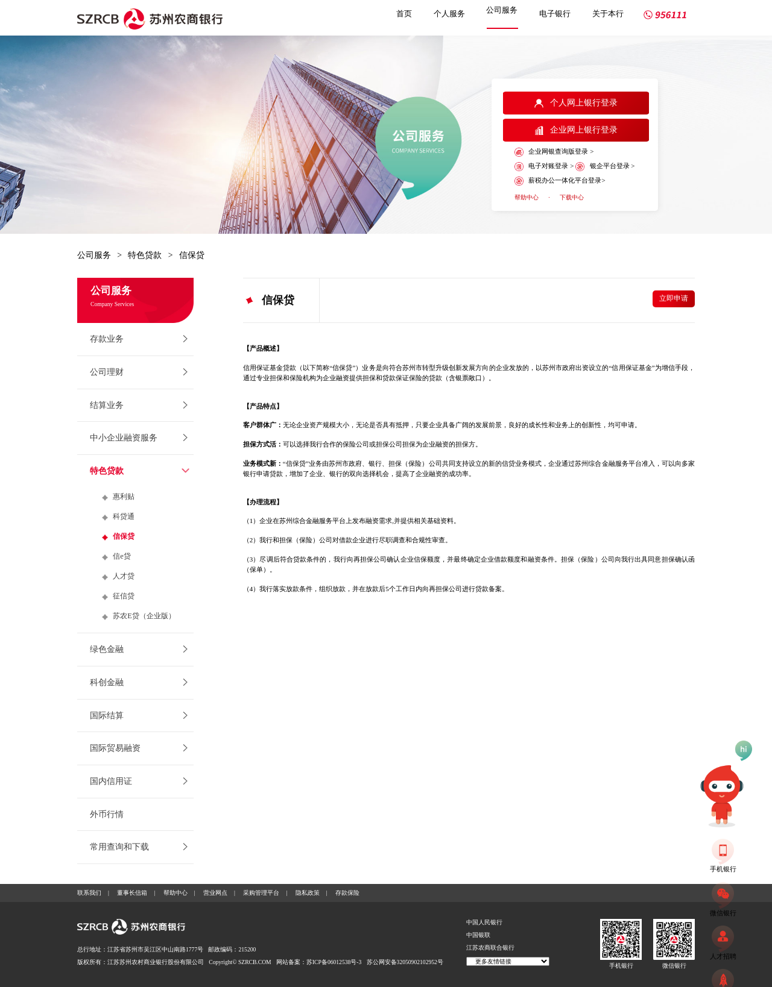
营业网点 (215, 892)
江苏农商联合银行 (490, 947)
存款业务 (107, 338)
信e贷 (122, 556)
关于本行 (608, 13)
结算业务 (107, 405)
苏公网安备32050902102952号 (405, 962)
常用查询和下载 (119, 846)
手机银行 (621, 965)
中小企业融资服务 (123, 437)
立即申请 (673, 298)
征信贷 (123, 596)
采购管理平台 (261, 892)
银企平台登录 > (604, 166)
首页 (404, 13)
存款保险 (347, 892)
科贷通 (123, 516)
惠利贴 (123, 496)
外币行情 (107, 814)
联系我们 (89, 892)
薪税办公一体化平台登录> (560, 181)
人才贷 (123, 576)
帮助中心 (526, 197)
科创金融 (107, 682)
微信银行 (674, 965)
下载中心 (572, 197)
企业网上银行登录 (576, 130)
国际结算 (107, 715)
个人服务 (449, 13)
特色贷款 (145, 255)
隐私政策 (308, 892)
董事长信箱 (132, 892)
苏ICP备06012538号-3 (333, 962)
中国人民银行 (484, 922)
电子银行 (555, 13)
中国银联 (478, 935)
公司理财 (107, 372)
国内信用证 (111, 781)
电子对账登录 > (544, 166)
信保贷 (191, 255)
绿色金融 (107, 649)
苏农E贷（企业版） (144, 616)
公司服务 (501, 9)
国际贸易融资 (115, 748)
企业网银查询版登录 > (553, 152)
